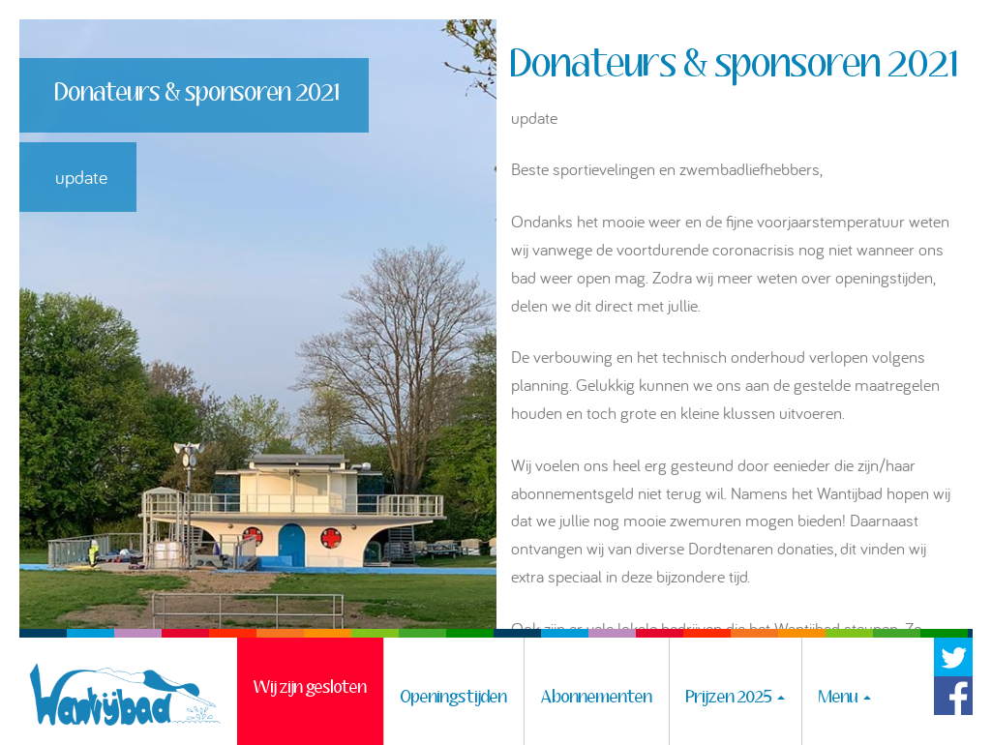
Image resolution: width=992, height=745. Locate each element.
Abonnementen (596, 697)
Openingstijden (454, 697)
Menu (845, 697)
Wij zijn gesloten (310, 698)
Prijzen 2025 (735, 697)
